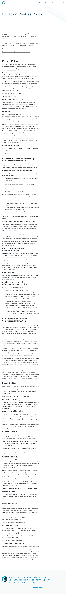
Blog (53, 2)
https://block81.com (11, 70)
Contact (62, 2)
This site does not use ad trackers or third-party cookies (16, 51)
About (57, 2)
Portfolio (41, 2)
